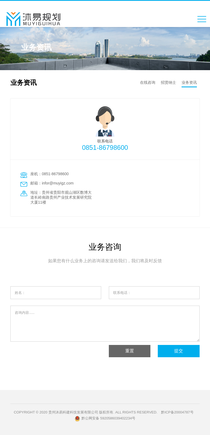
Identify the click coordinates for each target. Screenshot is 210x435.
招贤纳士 (168, 82)
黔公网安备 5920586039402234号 (105, 418)
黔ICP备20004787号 (177, 412)
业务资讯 (189, 82)
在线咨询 (147, 82)
